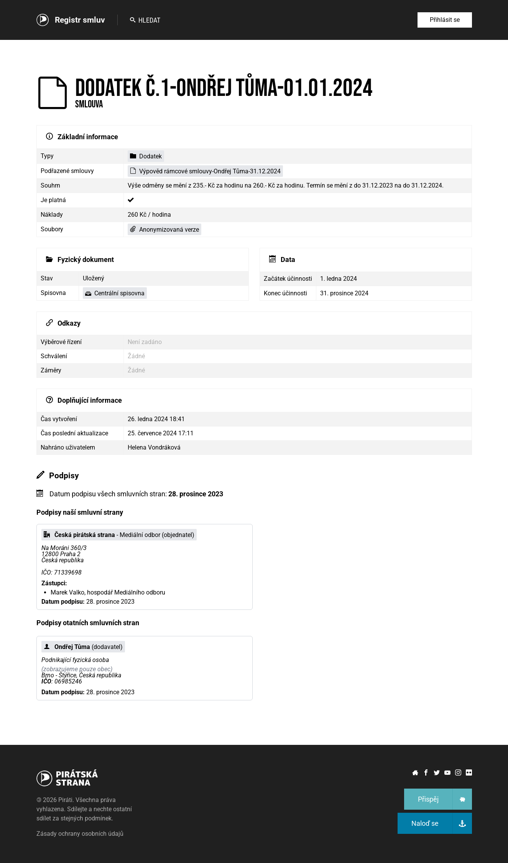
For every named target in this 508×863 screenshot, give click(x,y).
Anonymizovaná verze (164, 229)
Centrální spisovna (115, 293)
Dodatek (146, 156)
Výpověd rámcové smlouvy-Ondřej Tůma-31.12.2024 (205, 171)
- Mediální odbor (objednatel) (119, 535)
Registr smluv (80, 20)
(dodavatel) (83, 647)
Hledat (145, 20)
